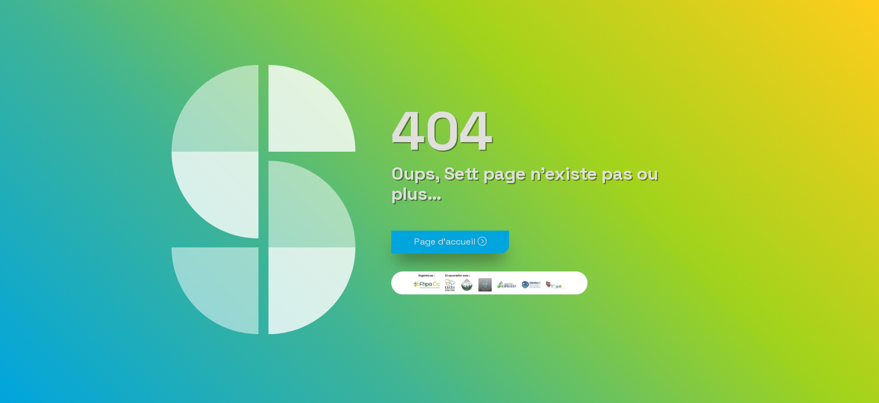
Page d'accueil (450, 241)
